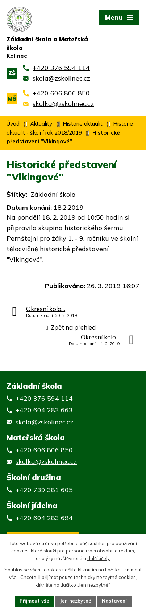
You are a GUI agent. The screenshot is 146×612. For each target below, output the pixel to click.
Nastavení (114, 601)
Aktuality (41, 123)
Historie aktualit (83, 123)
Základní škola (53, 194)
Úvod (13, 123)
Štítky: (17, 194)
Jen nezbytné (75, 601)
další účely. (98, 559)
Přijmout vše (34, 601)
